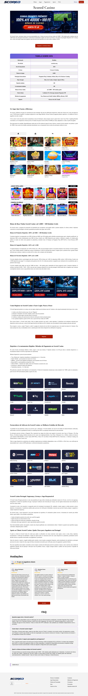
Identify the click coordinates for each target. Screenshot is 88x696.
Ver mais (44, 603)
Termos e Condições (54, 677)
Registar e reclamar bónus (44, 45)
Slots (51, 684)
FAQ (59, 2)
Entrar (75, 2)
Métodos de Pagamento (73, 680)
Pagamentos (47, 2)
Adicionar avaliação (70, 562)
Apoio (54, 2)
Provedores (70, 682)
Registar (81, 2)
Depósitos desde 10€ (72, 686)
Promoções (70, 684)
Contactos (70, 677)
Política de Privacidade (55, 682)
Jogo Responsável (54, 680)
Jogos (40, 2)
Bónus (35, 2)
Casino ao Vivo (53, 686)
